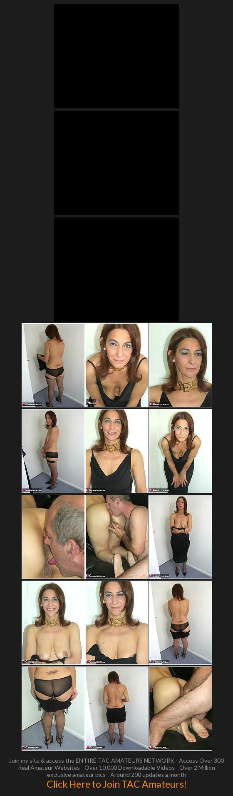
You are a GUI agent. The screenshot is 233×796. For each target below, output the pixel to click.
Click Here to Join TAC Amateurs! (117, 784)
